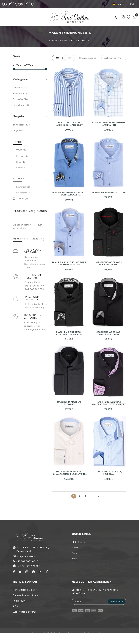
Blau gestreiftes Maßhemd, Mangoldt (69, 123)
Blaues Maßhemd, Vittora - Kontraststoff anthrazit (69, 263)
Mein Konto (78, 542)
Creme (20, 167)
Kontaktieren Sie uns (25, 589)
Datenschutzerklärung (25, 595)
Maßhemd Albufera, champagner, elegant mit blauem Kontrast (69, 473)
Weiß (20, 150)
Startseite (55, 40)
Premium (20, 93)
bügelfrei (20, 130)
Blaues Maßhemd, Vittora (109, 192)
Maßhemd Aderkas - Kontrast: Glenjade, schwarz (69, 333)
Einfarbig (22, 186)
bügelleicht (22, 124)
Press (75, 553)
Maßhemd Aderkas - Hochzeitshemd (109, 263)
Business (20, 87)
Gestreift (22, 192)
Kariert (20, 198)
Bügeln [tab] (18, 116)
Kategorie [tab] (20, 79)
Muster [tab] (18, 179)
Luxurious (21, 105)
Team (75, 547)
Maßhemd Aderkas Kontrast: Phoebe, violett (109, 403)
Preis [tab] (17, 56)
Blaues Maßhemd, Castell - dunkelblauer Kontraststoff (69, 193)
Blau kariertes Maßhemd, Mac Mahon (108, 123)
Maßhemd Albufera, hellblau (109, 473)
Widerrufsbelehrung (24, 611)
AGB (15, 606)
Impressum (19, 600)
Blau (19, 161)
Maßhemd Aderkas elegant (69, 403)
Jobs (74, 558)
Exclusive (20, 99)
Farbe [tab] (17, 142)
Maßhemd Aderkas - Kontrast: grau (109, 333)
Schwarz (21, 156)
